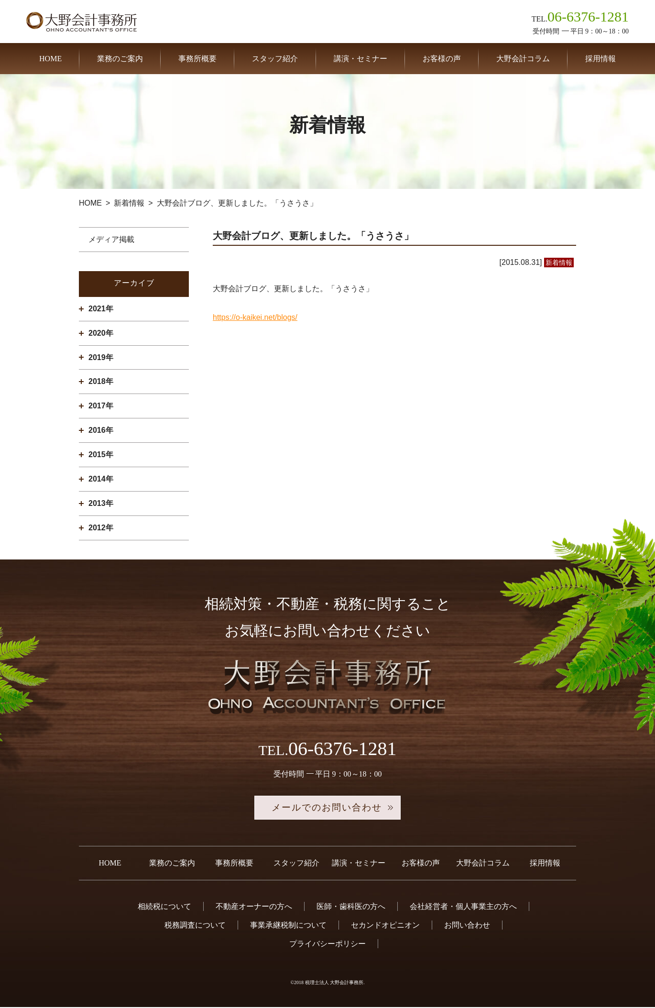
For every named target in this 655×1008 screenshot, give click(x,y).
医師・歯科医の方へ (351, 907)
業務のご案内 (120, 59)
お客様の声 (442, 59)
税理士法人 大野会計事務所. (335, 983)
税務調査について (195, 926)
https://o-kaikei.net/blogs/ (255, 317)
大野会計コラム (523, 59)
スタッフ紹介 (275, 59)
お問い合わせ (467, 926)
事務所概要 (197, 59)
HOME (50, 59)
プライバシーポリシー (327, 945)
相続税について (164, 907)
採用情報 (600, 59)
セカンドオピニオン (385, 926)
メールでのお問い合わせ (327, 808)
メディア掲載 (111, 239)
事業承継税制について (288, 926)
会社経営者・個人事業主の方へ (463, 907)
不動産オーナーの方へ (254, 907)
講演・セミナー (360, 59)
